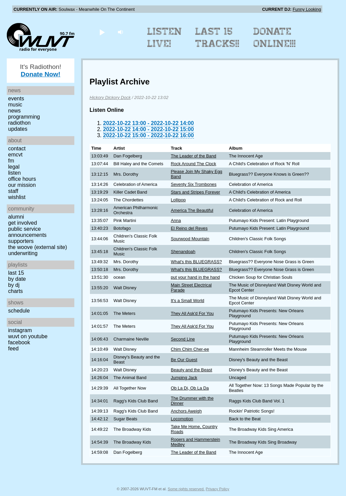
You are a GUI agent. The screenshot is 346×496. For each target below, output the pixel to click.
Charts (15, 291)
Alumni (16, 217)
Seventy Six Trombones (193, 184)
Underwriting (23, 253)
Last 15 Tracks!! (217, 37)
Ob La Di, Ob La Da (189, 388)
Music (15, 104)
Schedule (19, 311)
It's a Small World (187, 300)
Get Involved (22, 223)
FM (11, 161)
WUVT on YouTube (28, 336)
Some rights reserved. (186, 489)
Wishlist (17, 197)
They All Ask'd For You (192, 313)
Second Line (183, 339)
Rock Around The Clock (193, 163)
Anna (176, 220)
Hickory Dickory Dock (110, 97)
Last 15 (16, 273)
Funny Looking (307, 9)
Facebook (19, 342)
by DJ (14, 285)
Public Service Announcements (27, 232)
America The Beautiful (192, 210)
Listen (14, 173)
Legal (14, 167)
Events (16, 98)
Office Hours (22, 179)
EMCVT (15, 154)
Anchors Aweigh (186, 411)
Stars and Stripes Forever (195, 192)
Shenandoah (183, 251)
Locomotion (182, 418)
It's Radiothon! (40, 70)
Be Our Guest (184, 359)
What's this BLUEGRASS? (196, 261)
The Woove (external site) (37, 247)
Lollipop (178, 199)
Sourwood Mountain (190, 238)
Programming (24, 117)
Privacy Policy (217, 489)
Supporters (21, 241)
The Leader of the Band (193, 155)
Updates (17, 129)
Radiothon (19, 123)
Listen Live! (164, 37)
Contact (17, 148)
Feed (13, 348)
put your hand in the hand (195, 277)
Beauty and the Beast (191, 369)
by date (17, 279)
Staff (13, 191)
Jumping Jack (184, 377)
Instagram (20, 330)
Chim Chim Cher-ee (190, 349)
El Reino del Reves (189, 228)
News (14, 111)
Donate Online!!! (274, 37)
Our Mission (22, 185)
